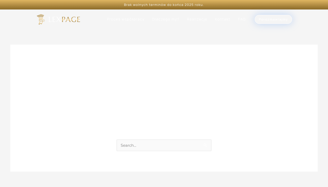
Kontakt (222, 19)
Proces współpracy (126, 19)
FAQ (242, 19)
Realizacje (197, 19)
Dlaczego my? (165, 19)
